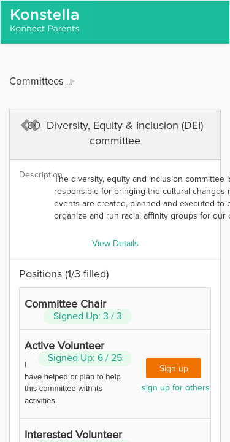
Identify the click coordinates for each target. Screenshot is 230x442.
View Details (115, 243)
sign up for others (176, 388)
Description (32, 175)
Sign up (173, 369)
